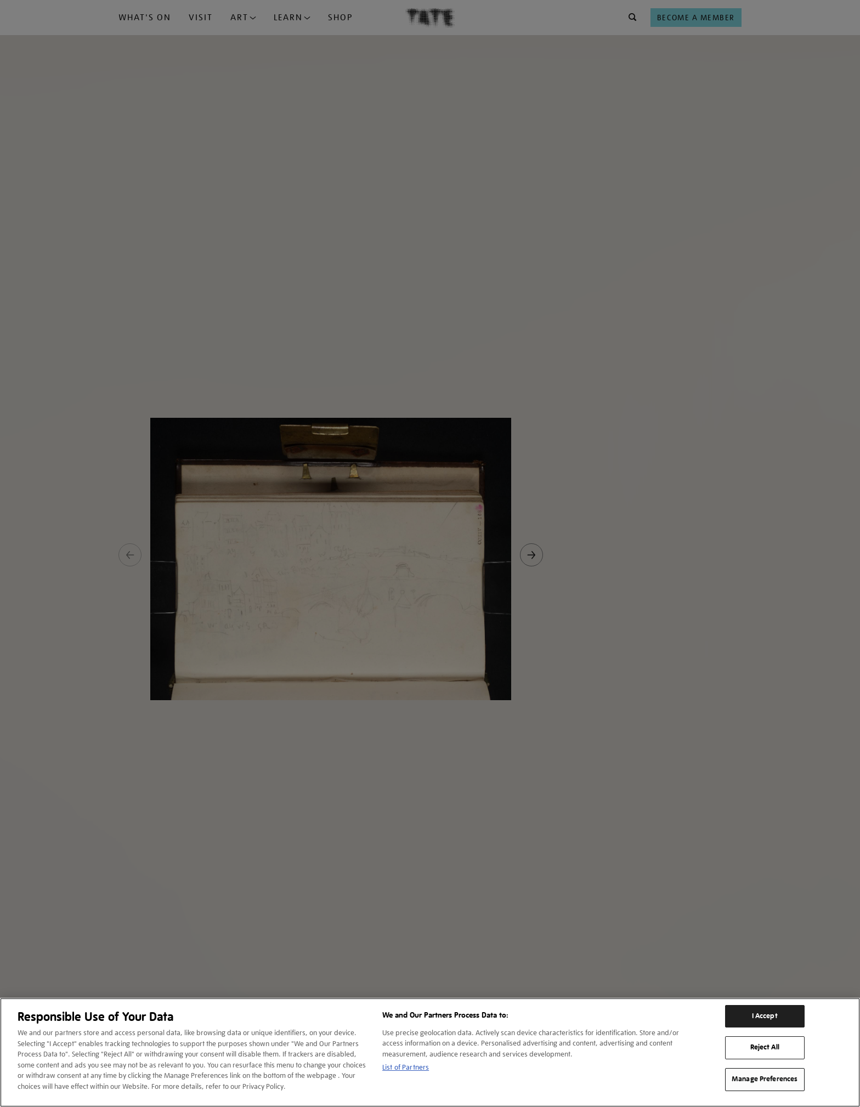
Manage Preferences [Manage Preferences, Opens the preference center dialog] (764, 1079)
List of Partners (405, 1067)
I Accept (765, 1016)
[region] (430, 1052)
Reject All (764, 1047)
